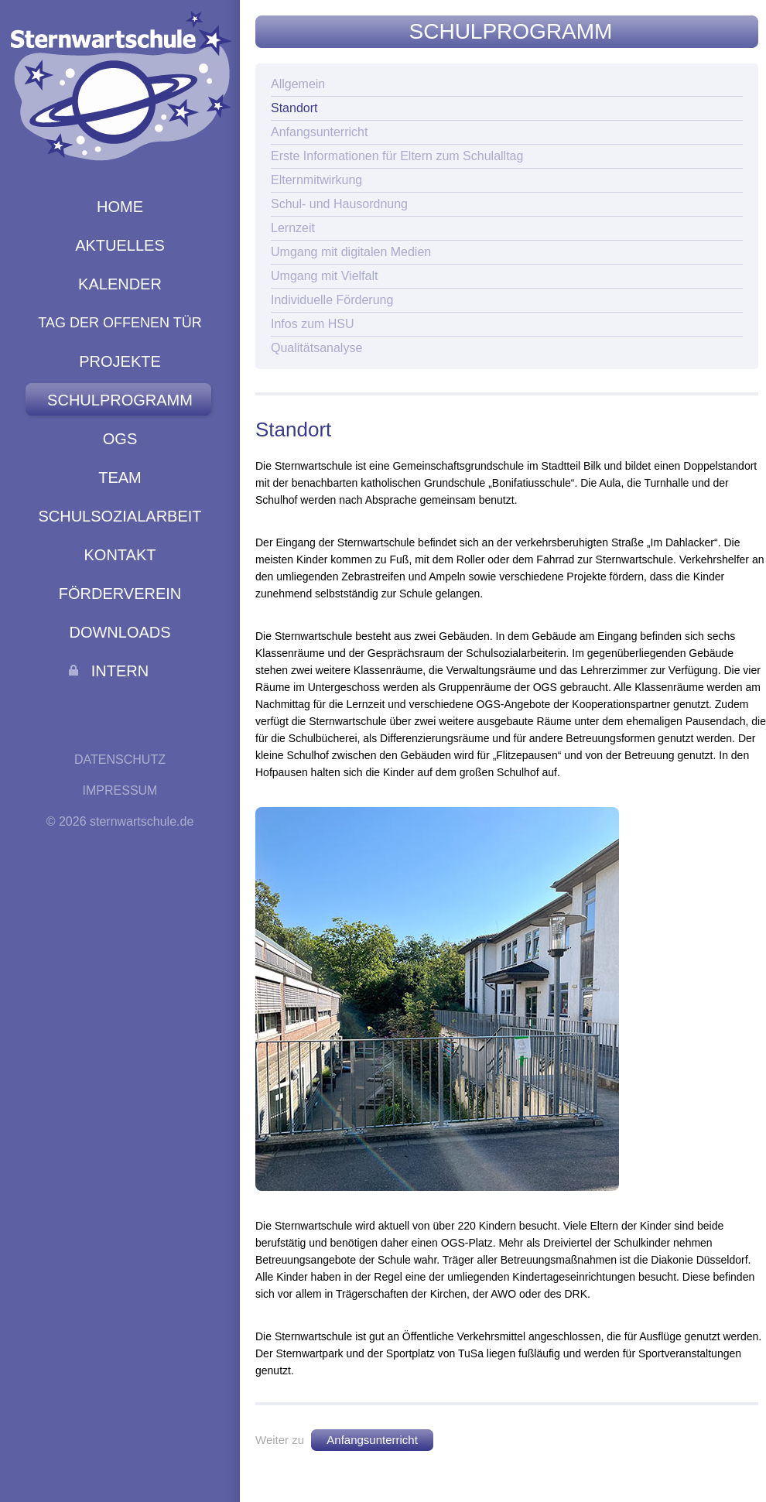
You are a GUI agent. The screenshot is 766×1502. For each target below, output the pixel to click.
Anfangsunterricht (319, 132)
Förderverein (120, 593)
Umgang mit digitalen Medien (351, 251)
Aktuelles (120, 245)
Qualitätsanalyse (316, 347)
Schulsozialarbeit (119, 516)
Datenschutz (120, 759)
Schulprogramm (120, 400)
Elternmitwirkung (316, 179)
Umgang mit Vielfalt (324, 275)
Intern (120, 670)
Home (120, 206)
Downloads (119, 632)
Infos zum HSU (312, 323)
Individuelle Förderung (332, 299)
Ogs (120, 438)
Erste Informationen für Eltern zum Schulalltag (397, 156)
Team (120, 477)
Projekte (120, 361)
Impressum (120, 790)
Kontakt (120, 554)
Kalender (120, 284)
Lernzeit (293, 227)
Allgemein (298, 84)
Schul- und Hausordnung (339, 203)
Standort (294, 108)
